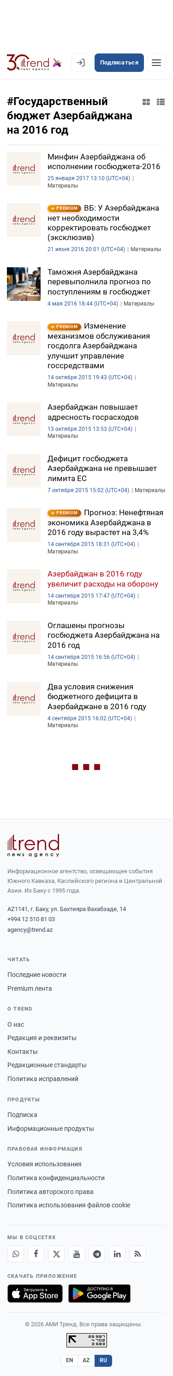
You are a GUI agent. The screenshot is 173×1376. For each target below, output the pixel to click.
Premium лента (29, 988)
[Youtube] (76, 1254)
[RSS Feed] (137, 1254)
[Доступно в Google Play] (99, 1293)
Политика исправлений (42, 1078)
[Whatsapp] (15, 1254)
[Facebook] (36, 1254)
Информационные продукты (50, 1128)
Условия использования (44, 1164)
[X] (56, 1254)
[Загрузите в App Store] (35, 1293)
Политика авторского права (50, 1191)
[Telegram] (97, 1254)
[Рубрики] (156, 62)
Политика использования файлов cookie (68, 1205)
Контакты (22, 1051)
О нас (15, 1024)
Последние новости (36, 974)
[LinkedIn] (117, 1254)
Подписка (22, 1114)
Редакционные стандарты (47, 1065)
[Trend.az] (34, 62)
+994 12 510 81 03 (31, 919)
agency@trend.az (30, 929)
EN (69, 1360)
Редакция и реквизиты (42, 1037)
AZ (86, 1360)
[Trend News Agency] (33, 845)
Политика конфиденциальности (56, 1178)
